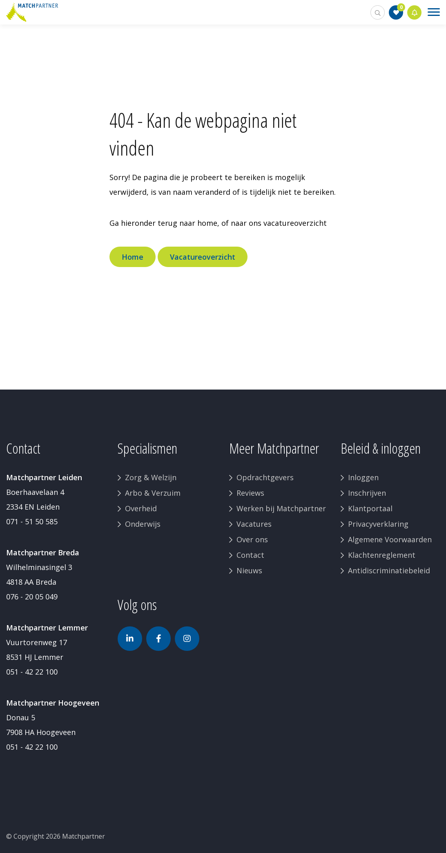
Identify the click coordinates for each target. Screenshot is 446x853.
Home (132, 257)
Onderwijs (143, 524)
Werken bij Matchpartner (281, 508)
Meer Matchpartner (274, 448)
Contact (250, 555)
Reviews (250, 493)
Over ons (252, 539)
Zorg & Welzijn (150, 477)
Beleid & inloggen (381, 448)
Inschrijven (367, 493)
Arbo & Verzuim (153, 493)
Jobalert (414, 12)
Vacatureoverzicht (202, 257)
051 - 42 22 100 (32, 672)
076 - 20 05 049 (32, 596)
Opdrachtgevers (265, 477)
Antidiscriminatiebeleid (389, 570)
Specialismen (147, 448)
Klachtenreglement (381, 555)
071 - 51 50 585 (32, 521)
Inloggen (363, 477)
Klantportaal (370, 508)
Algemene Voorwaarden (390, 539)
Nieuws (249, 570)
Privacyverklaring (378, 524)
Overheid (141, 508)
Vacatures (254, 524)
